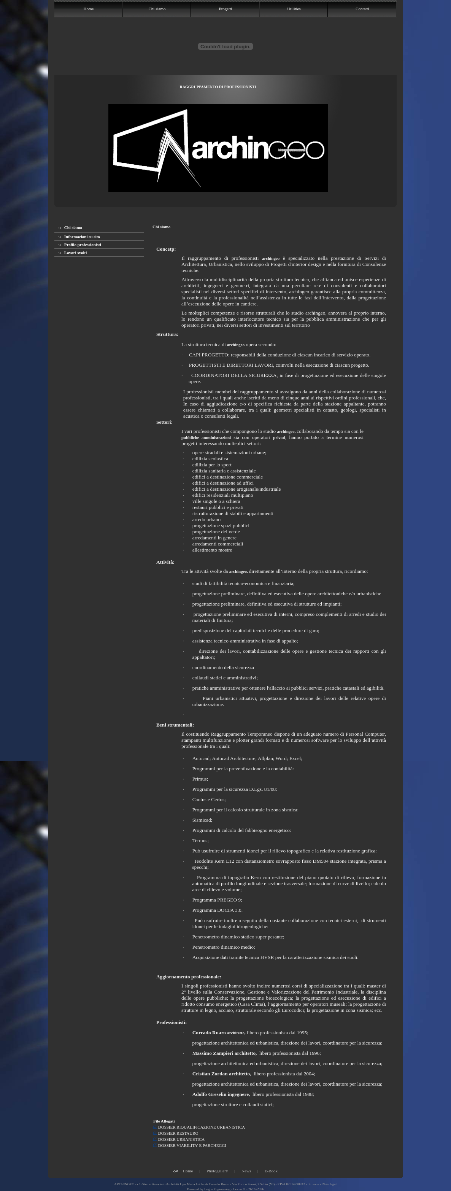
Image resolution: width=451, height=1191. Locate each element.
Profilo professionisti (80, 244)
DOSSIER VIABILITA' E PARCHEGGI (189, 1145)
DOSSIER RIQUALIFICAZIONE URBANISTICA (199, 1127)
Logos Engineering (217, 1189)
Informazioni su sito (79, 236)
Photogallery (217, 1171)
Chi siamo (70, 227)
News (246, 1171)
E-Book (271, 1171)
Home (188, 1171)
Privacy (313, 1184)
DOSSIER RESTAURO (176, 1133)
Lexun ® (239, 1189)
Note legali (330, 1184)
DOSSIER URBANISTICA (179, 1139)
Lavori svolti (73, 252)
